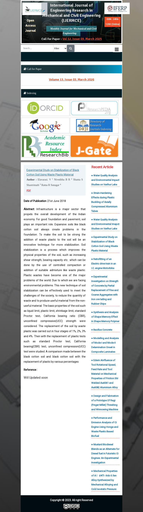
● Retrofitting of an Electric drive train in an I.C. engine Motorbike (103, 264)
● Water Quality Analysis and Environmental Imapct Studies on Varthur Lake (105, 224)
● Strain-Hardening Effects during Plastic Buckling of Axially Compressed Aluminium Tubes (104, 202)
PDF (29, 190)
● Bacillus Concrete (101, 329)
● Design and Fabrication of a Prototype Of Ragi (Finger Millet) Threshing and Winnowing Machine (105, 402)
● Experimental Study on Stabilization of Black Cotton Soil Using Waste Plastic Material (104, 244)
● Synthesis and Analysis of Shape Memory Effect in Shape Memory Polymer (105, 317)
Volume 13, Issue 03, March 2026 (71, 80)
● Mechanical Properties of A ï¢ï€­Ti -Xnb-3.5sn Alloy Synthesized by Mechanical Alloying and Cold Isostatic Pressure (104, 480)
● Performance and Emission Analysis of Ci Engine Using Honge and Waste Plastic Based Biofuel (104, 426)
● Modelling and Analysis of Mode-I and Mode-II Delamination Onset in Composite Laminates (105, 345)
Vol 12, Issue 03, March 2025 (82, 39)
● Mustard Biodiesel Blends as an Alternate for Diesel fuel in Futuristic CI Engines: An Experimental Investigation (105, 453)
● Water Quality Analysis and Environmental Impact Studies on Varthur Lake (105, 180)
